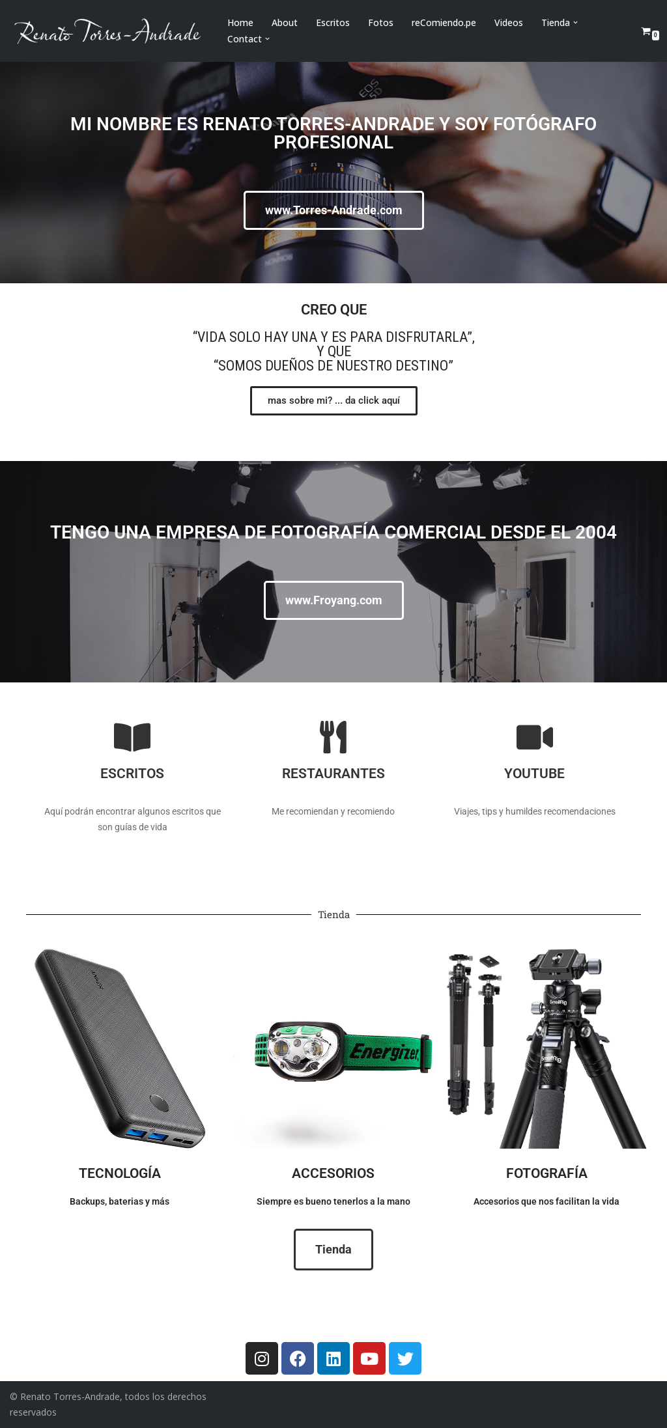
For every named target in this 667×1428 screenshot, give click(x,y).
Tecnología (120, 1173)
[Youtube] (534, 737)
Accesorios (333, 1173)
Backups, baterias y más (119, 1201)
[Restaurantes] (333, 737)
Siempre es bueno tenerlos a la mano (333, 1201)
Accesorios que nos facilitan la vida (546, 1201)
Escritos (333, 22)
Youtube (534, 773)
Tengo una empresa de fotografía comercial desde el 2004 (333, 532)
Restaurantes (333, 773)
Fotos (380, 22)
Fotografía (547, 1173)
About (285, 22)
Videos (508, 22)
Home (240, 22)
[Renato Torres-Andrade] (107, 31)
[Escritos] (132, 737)
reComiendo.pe (444, 22)
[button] (575, 22)
